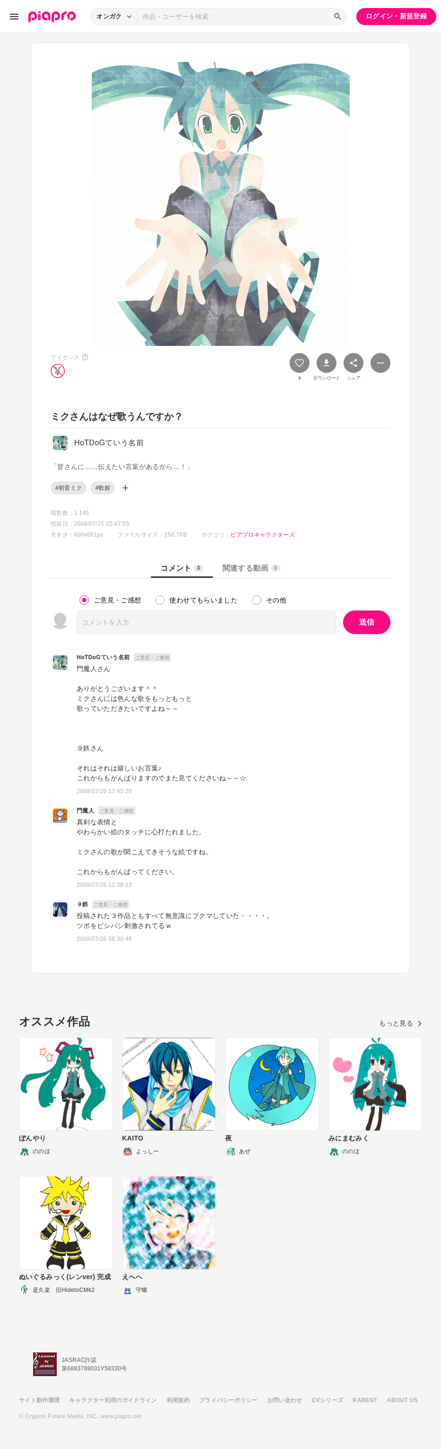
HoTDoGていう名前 (103, 657)
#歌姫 (102, 488)
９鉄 (82, 904)
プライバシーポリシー (228, 1400)
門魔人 (85, 810)
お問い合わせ (284, 1400)
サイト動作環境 (39, 1400)
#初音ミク (68, 488)
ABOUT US (402, 1400)
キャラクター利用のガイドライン (113, 1400)
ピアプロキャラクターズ (262, 534)
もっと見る (400, 1023)
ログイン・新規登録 (396, 16)
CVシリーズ (328, 1400)
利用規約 (178, 1400)
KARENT (365, 1400)
